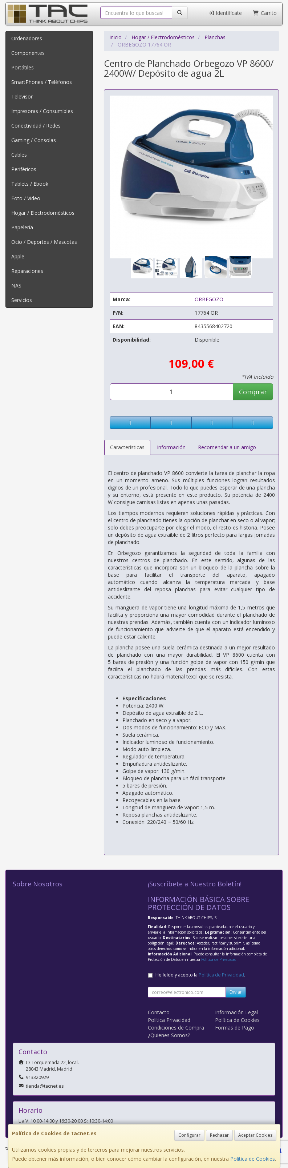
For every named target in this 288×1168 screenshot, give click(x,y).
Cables (19, 154)
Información (171, 447)
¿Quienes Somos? (169, 1035)
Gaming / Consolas (33, 140)
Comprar (253, 391)
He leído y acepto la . (200, 975)
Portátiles (22, 67)
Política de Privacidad (218, 959)
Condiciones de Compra (176, 1027)
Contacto (159, 1012)
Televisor (22, 96)
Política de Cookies (252, 1158)
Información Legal (236, 1012)
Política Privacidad (169, 1019)
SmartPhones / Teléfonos (41, 81)
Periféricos (23, 169)
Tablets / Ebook (29, 183)
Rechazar (219, 1135)
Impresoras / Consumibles (42, 111)
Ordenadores (26, 38)
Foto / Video (25, 198)
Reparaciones (27, 270)
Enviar (236, 992)
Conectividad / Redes (36, 125)
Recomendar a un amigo (227, 447)
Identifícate (225, 12)
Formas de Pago (234, 1027)
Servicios (21, 300)
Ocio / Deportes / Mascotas (44, 241)
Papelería (22, 227)
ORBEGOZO (209, 299)
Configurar (189, 1135)
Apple (17, 256)
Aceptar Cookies (255, 1135)
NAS (16, 285)
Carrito (265, 12)
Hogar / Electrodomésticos (42, 212)
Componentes (28, 52)
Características (127, 447)
